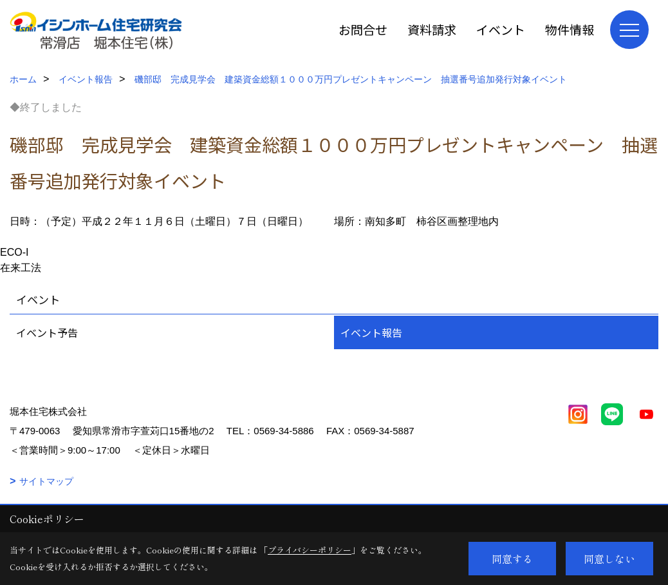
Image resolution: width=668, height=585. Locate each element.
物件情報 (569, 29)
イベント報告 (371, 332)
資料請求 (431, 29)
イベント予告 (47, 332)
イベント (500, 29)
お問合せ (363, 29)
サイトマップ (46, 481)
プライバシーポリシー (309, 550)
